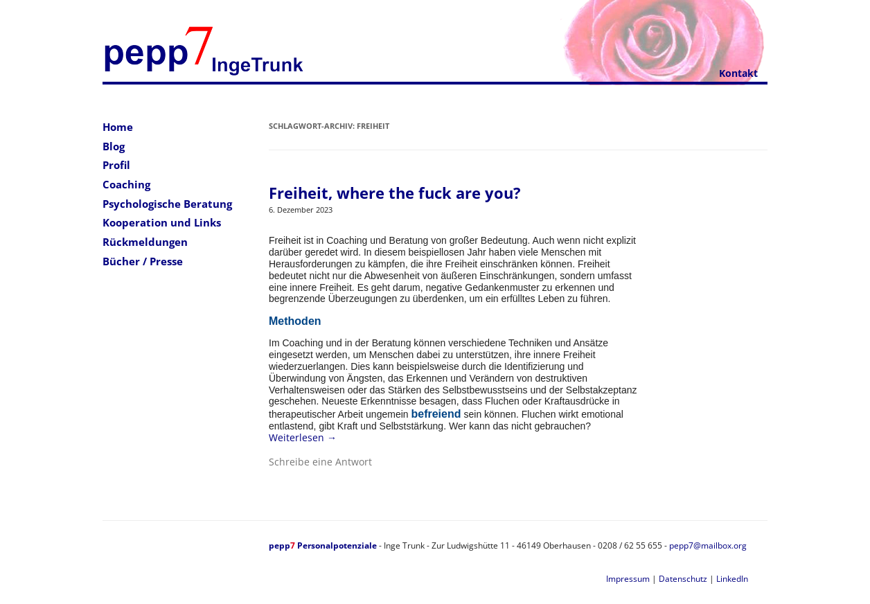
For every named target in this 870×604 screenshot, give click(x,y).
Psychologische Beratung (167, 204)
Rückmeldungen (145, 242)
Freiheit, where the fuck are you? (395, 192)
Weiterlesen (303, 437)
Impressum (628, 579)
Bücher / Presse (143, 261)
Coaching (126, 184)
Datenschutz (683, 579)
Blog (114, 146)
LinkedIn (732, 579)
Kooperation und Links (162, 222)
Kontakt (738, 73)
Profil (116, 165)
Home (118, 127)
